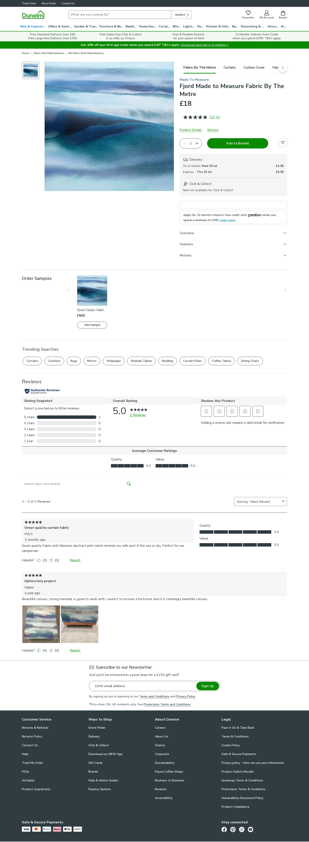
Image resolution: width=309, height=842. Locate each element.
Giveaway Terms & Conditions (242, 780)
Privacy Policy (185, 696)
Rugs (201, 26)
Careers (160, 728)
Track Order (29, 3)
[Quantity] (190, 143)
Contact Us (68, 3)
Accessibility (163, 798)
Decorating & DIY (254, 26)
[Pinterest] (233, 829)
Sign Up (207, 686)
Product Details (191, 130)
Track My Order (32, 763)
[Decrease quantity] (184, 143)
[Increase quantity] (197, 143)
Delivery (94, 736)
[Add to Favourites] (283, 142)
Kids (284, 26)
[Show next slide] (282, 290)
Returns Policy (32, 736)
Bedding (132, 26)
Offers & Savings (60, 26)
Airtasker (28, 780)
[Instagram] (241, 829)
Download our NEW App (105, 754)
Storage (274, 26)
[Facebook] (224, 829)
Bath (235, 26)
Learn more (227, 220)
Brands (93, 772)
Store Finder (48, 3)
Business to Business (169, 780)
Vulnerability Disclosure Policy (242, 798)
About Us (161, 736)
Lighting (189, 26)
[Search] (120, 14)
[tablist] (233, 67)
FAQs (25, 772)
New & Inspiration (33, 26)
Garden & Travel (86, 26)
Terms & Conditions (235, 736)
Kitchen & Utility (218, 26)
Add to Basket (237, 143)
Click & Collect (98, 745)
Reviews (161, 789)
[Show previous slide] (70, 290)
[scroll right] (283, 67)
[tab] (199, 67)
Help (25, 754)
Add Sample (92, 325)
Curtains (165, 26)
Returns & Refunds (35, 728)
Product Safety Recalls (237, 772)
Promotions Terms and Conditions (167, 704)
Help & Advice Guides (103, 780)
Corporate (162, 754)
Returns (213, 130)
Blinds (177, 26)
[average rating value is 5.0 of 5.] (199, 117)
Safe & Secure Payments (238, 754)
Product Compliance (235, 807)
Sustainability (164, 763)
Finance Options (99, 789)
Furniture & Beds (111, 26)
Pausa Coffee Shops (169, 772)
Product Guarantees (36, 789)
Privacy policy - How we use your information (252, 763)
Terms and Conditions (154, 696)
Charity (160, 745)
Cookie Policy (230, 745)
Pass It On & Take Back (237, 728)
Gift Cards (95, 763)
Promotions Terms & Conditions (243, 789)
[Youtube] (250, 829)
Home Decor (148, 26)
